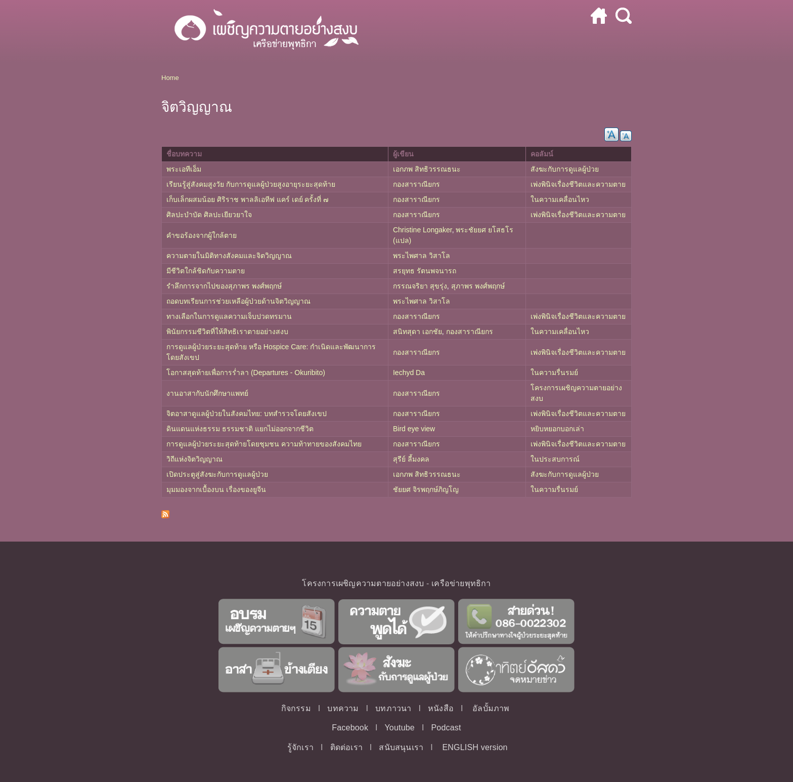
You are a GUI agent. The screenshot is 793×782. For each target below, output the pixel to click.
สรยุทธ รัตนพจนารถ (424, 271)
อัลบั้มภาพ (490, 708)
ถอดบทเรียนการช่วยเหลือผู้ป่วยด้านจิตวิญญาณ (238, 301)
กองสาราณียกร (416, 184)
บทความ (343, 708)
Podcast (446, 727)
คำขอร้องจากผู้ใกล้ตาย (201, 235)
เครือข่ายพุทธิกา (461, 583)
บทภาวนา (393, 708)
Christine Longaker (422, 230)
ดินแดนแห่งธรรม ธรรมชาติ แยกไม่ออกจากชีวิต (240, 429)
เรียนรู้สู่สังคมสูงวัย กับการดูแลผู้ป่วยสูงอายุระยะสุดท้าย (250, 184)
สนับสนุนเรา (401, 747)
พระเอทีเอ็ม (183, 169)
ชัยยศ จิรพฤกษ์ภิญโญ (426, 489)
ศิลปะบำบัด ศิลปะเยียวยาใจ (209, 215)
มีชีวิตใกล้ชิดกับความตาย (205, 271)
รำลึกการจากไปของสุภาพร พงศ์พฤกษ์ (224, 286)
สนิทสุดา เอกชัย (417, 331)
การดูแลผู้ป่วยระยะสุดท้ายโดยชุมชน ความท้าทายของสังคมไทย (264, 444)
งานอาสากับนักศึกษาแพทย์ (207, 393)
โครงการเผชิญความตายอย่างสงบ (363, 583)
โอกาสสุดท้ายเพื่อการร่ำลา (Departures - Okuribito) (245, 372)
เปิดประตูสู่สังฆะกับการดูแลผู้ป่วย (217, 474)
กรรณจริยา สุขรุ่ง (420, 286)
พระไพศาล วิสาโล (421, 256)
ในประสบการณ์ (555, 459)
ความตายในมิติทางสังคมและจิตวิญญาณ (229, 256)
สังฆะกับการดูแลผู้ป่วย (565, 169)
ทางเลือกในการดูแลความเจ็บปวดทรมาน (229, 316)
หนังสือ (441, 708)
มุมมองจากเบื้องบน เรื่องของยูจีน (216, 489)
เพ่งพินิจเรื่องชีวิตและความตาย (578, 184)
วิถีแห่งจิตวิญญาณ (194, 459)
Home (170, 77)
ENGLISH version (474, 747)
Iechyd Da (409, 372)
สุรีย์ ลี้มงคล (411, 459)
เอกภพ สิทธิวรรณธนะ (427, 169)
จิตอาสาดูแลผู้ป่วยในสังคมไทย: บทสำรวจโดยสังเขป (246, 413)
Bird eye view (414, 429)
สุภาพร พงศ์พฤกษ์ (478, 286)
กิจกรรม (296, 708)
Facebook (350, 727)
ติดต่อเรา (346, 747)
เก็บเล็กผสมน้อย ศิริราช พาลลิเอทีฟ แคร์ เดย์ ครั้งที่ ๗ (247, 199)
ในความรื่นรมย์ (554, 372)
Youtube (399, 727)
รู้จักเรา (300, 747)
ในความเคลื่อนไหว (560, 199)
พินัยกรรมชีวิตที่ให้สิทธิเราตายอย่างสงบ (227, 331)
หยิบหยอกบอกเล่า (557, 429)
